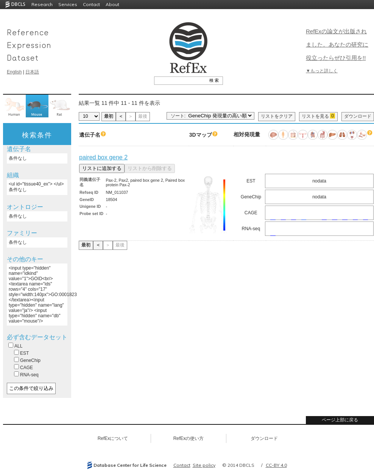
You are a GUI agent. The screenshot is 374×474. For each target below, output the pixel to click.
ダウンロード (357, 116)
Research (42, 4)
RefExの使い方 (188, 438)
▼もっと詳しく (322, 70)
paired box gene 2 (103, 157)
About (112, 4)
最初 (108, 116)
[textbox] (180, 80)
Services (67, 4)
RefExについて (113, 438)
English (14, 72)
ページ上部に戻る (340, 420)
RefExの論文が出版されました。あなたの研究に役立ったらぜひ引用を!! (337, 44)
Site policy (204, 465)
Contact (91, 4)
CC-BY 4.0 (276, 465)
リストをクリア (277, 116)
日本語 (32, 72)
